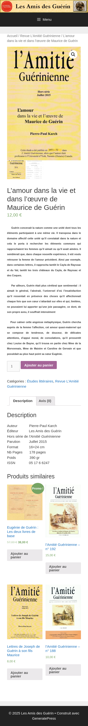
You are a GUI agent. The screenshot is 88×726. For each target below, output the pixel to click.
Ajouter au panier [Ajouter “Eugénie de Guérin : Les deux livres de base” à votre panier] (19, 555)
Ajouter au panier (38, 365)
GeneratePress (44, 718)
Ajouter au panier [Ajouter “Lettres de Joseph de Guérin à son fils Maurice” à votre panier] (19, 674)
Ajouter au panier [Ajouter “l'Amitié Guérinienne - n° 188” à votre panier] (57, 670)
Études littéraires (40, 381)
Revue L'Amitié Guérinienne (40, 36)
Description (23, 401)
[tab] (22, 401)
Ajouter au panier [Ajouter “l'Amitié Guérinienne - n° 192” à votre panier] (57, 568)
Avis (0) (45, 401)
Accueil (12, 36)
